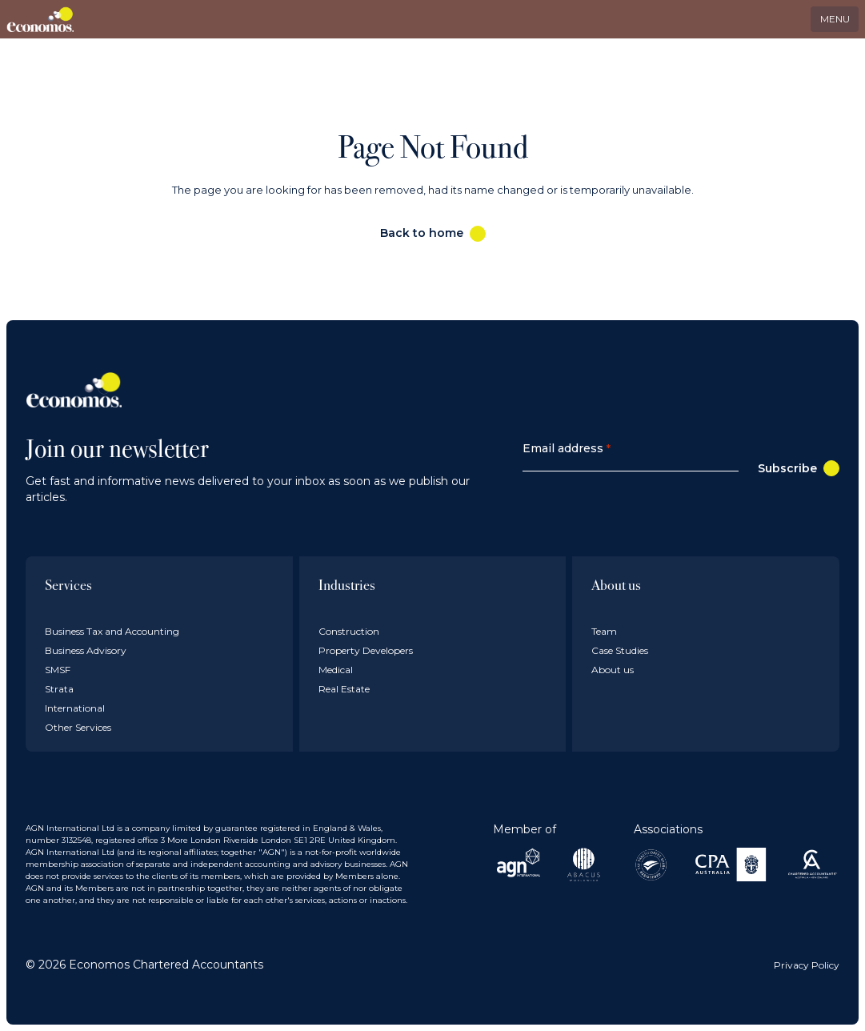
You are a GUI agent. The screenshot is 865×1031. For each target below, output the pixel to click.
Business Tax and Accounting (112, 631)
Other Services (78, 727)
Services (68, 585)
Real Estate (344, 689)
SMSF (57, 670)
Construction (348, 631)
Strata (59, 689)
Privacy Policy (806, 965)
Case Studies (619, 650)
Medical (335, 670)
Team (604, 631)
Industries (346, 585)
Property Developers (365, 650)
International (75, 708)
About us (616, 585)
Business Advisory (85, 650)
